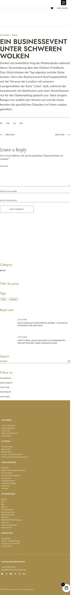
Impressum (5, 522)
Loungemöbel (6, 538)
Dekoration (5, 468)
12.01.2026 (22, 320)
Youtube (5, 397)
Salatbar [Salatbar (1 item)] (13, 299)
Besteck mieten (6, 452)
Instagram (6, 383)
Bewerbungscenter (8, 512)
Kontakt (4, 499)
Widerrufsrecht (6, 528)
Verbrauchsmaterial (8, 481)
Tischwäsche (5, 431)
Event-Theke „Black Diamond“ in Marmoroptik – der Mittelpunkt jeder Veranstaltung (42, 341)
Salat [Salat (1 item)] (3, 299)
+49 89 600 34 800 (8, 567)
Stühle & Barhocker (8, 428)
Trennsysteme (6, 478)
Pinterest (5, 392)
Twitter (4, 387)
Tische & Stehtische (8, 426)
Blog (3, 504)
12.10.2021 (4, 35)
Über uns (4, 507)
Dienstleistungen (7, 510)
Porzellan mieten (7, 447)
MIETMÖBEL (6, 420)
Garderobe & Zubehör (8, 483)
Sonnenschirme (6, 473)
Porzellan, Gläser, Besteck (10, 544)
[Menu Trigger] (63, 2)
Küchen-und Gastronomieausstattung (14, 457)
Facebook (5, 378)
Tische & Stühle (6, 546)
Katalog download (7, 515)
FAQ (2, 502)
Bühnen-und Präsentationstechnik (13, 470)
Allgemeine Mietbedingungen (11, 520)
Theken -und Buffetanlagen (10, 541)
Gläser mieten (6, 449)
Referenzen (5, 517)
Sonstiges (4, 488)
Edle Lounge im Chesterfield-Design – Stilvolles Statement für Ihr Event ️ (42, 324)
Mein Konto (62, 8)
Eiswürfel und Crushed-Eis (10, 476)
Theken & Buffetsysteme (9, 433)
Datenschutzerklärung (9, 525)
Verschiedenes (6, 436)
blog (14, 35)
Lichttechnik (5, 486)
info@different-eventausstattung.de (13, 570)
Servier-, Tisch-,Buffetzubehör (11, 454)
